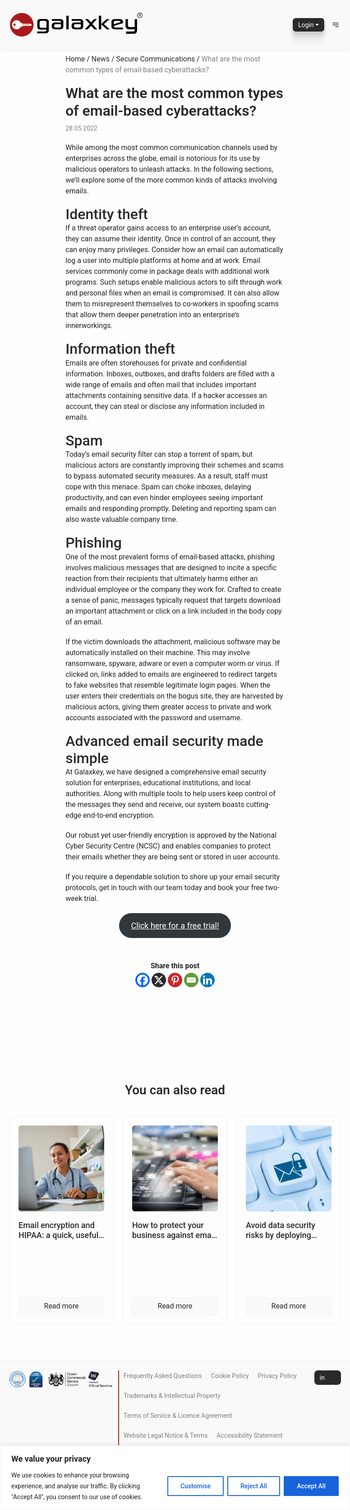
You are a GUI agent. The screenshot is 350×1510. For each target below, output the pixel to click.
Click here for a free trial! (175, 925)
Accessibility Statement (249, 1435)
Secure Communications (155, 59)
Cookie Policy (230, 1375)
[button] (335, 24)
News (101, 59)
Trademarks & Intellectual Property (172, 1395)
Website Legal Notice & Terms (165, 1435)
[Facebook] (142, 980)
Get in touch (328, 1377)
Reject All (253, 1486)
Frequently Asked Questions (163, 1375)
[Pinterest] (175, 980)
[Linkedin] (207, 980)
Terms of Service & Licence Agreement (178, 1415)
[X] (159, 980)
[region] (175, 1477)
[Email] (191, 980)
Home (75, 59)
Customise (195, 1486)
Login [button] (306, 24)
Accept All (311, 1486)
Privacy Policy (277, 1375)
